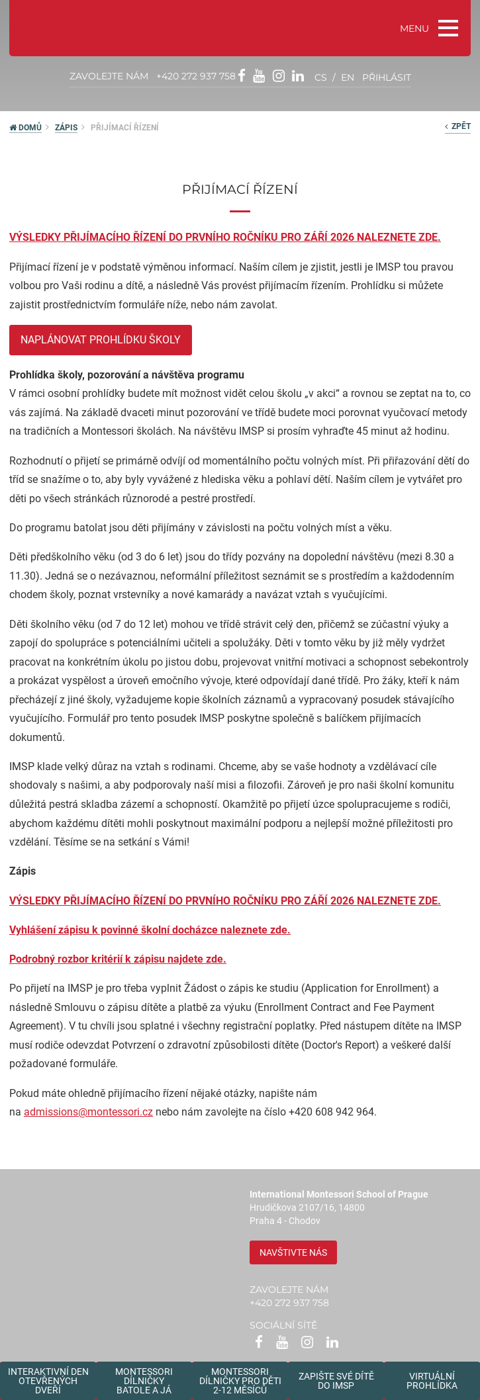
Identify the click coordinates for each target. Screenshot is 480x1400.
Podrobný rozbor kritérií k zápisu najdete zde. (117, 959)
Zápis (66, 127)
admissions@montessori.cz (88, 1112)
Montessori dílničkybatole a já (144, 1380)
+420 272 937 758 (196, 76)
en (347, 77)
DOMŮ (25, 127)
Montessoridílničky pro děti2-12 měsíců (240, 1380)
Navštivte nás (293, 1252)
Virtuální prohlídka (432, 1381)
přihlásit (386, 77)
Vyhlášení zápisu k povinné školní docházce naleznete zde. (150, 930)
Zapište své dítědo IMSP (336, 1381)
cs (320, 77)
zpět (458, 126)
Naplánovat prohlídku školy (101, 339)
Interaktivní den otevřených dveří (48, 1380)
